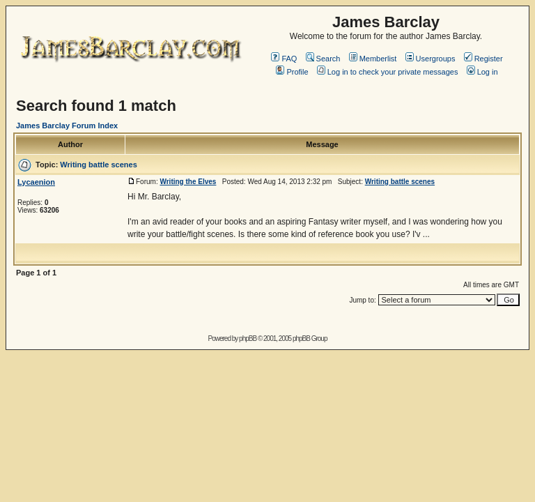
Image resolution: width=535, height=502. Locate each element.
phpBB (247, 338)
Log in (482, 72)
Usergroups (430, 58)
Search (323, 58)
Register (483, 58)
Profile (292, 72)
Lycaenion (36, 182)
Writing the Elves (188, 181)
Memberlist (373, 58)
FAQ (284, 58)
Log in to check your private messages (387, 72)
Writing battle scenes (98, 164)
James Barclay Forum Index (67, 125)
